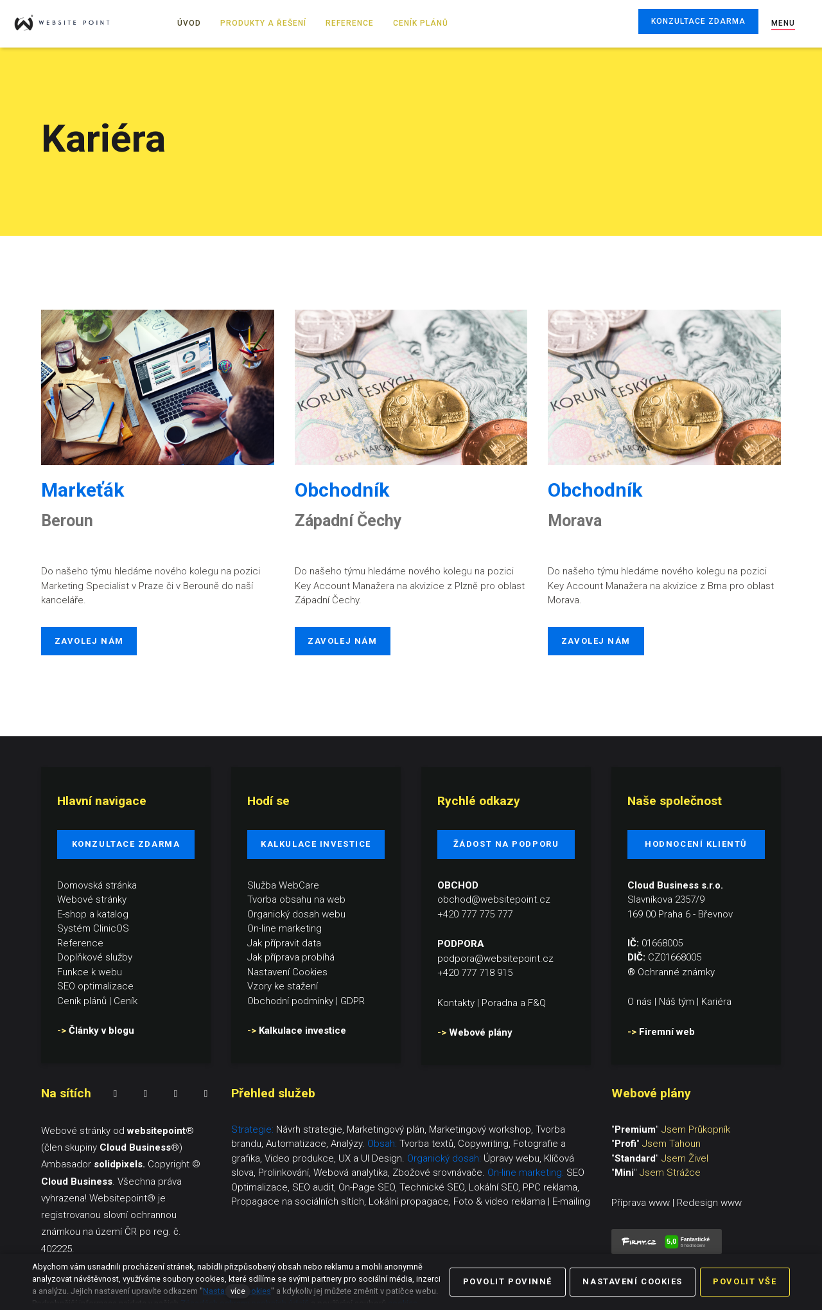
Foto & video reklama (499, 1201)
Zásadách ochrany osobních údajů (244, 1303)
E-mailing (571, 1201)
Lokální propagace (409, 1201)
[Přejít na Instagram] (145, 1094)
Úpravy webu (511, 1158)
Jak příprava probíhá (291, 957)
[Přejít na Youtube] (206, 1094)
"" (670, 1129)
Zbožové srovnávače (437, 1172)
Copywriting (483, 1143)
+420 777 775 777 (474, 913)
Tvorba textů (426, 1143)
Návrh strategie (309, 1129)
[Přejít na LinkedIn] (175, 1094)
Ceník (125, 1000)
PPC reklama (550, 1187)
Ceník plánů (82, 1000)
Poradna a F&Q (514, 1002)
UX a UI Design (370, 1158)
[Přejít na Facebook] (115, 1094)
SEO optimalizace (95, 986)
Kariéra (716, 1001)
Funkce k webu (89, 971)
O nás (639, 1001)
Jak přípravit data (284, 942)
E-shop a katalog (92, 913)
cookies (402, 1303)
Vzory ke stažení (282, 986)
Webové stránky (92, 899)
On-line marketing (284, 928)
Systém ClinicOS (93, 928)
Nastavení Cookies (287, 971)
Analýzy (346, 1143)
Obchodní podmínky (290, 1000)
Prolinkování (283, 1172)
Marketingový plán (385, 1129)
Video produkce (299, 1158)
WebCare (299, 884)
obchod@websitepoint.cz (493, 899)
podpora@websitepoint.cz (495, 958)
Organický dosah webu (296, 913)
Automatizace (296, 1143)
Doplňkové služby (94, 957)
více (238, 1291)
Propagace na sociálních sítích (297, 1201)
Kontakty (456, 1002)
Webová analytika (350, 1172)
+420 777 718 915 (474, 972)
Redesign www (709, 1202)
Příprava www (640, 1202)
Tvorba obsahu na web (296, 899)
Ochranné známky (676, 971)
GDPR (352, 1000)
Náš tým (676, 1001)
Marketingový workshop (480, 1129)
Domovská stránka (97, 884)
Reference (80, 942)
